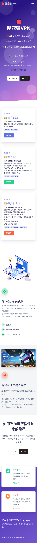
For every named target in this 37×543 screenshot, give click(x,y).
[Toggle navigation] (32, 4)
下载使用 (9, 135)
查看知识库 (17, 508)
